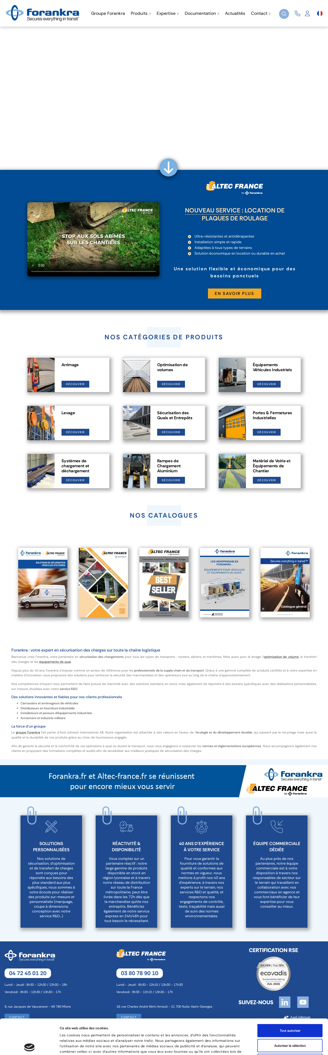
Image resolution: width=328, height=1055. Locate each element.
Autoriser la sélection (290, 1010)
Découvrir (75, 384)
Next (320, 582)
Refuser (290, 1025)
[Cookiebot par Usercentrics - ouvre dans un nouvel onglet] (29, 1046)
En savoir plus (234, 293)
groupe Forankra (28, 732)
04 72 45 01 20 (27, 973)
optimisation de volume (281, 657)
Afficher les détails (243, 1046)
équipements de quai (55, 662)
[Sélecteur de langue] (320, 13)
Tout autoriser (290, 995)
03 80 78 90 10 (139, 973)
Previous (8, 582)
